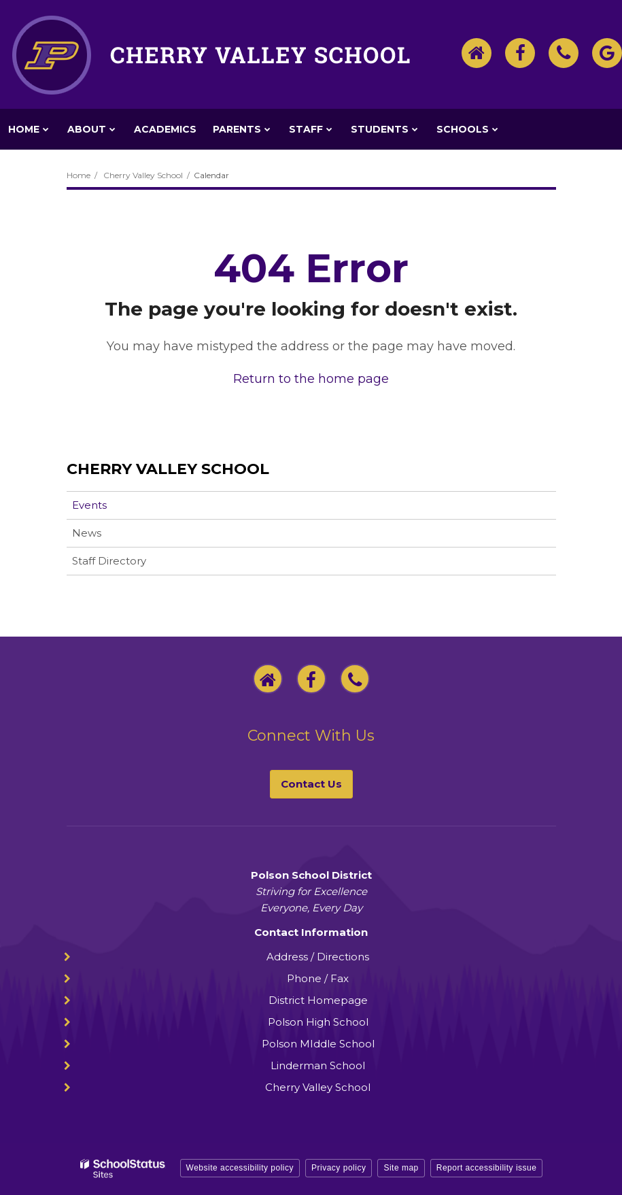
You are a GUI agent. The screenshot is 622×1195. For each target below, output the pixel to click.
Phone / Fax (318, 978)
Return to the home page (311, 378)
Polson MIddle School (318, 1043)
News (86, 532)
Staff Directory (109, 560)
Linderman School (318, 1065)
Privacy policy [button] (338, 1168)
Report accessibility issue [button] (486, 1168)
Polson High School (318, 1021)
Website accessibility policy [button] (240, 1168)
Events (89, 505)
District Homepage (318, 1000)
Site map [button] (400, 1168)
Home (78, 175)
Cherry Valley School (143, 175)
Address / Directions (317, 956)
